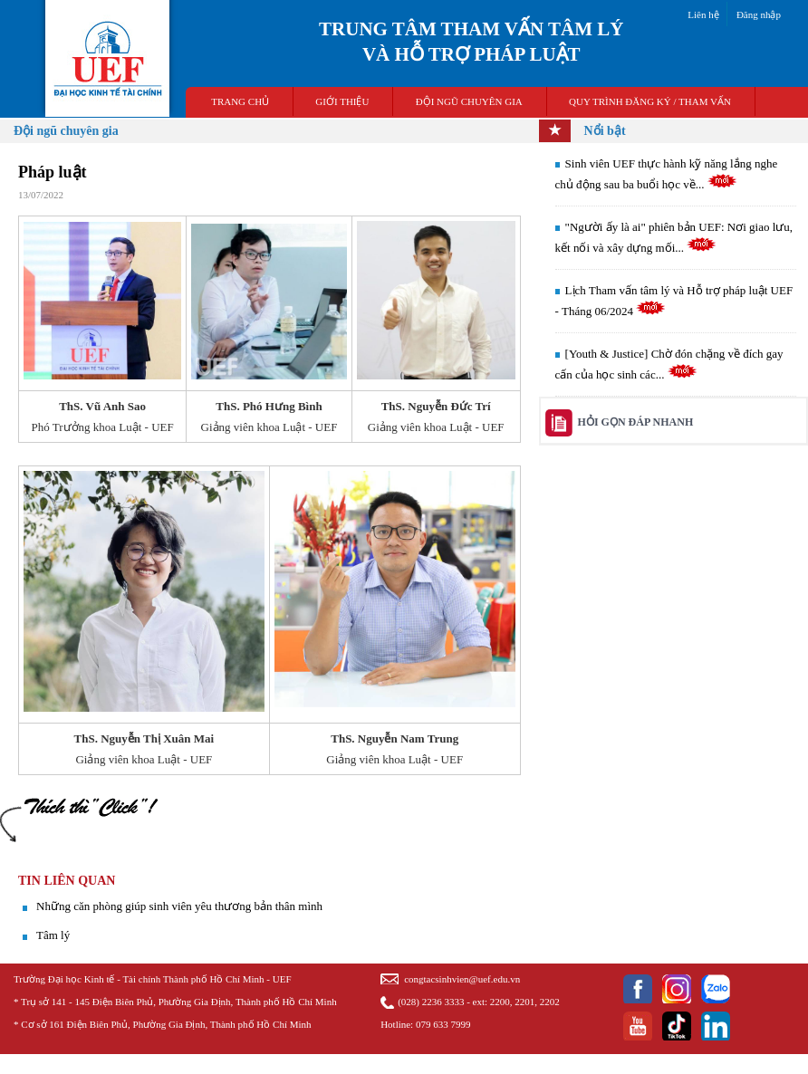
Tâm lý (53, 935)
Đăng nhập (758, 14)
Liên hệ (703, 14)
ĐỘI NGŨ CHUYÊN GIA (469, 101)
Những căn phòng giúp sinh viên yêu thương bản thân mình (179, 906)
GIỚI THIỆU (342, 101)
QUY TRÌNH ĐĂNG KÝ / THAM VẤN (650, 101)
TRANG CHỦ (240, 101)
